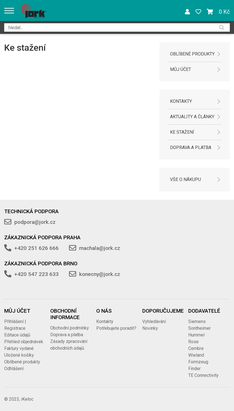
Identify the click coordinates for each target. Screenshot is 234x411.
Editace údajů (17, 335)
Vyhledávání (154, 321)
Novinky (150, 328)
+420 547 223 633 (36, 274)
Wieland (196, 355)
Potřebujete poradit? (116, 328)
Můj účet (180, 69)
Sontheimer (199, 328)
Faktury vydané (19, 348)
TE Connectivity (203, 375)
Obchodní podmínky (69, 328)
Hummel (196, 335)
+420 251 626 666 (36, 248)
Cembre (196, 348)
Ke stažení (182, 132)
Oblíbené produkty (192, 54)
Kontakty (181, 101)
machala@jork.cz (99, 248)
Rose (193, 341)
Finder (194, 368)
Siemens (197, 321)
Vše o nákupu (185, 179)
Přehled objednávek (23, 341)
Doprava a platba (190, 147)
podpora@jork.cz (35, 222)
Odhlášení (14, 368)
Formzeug (198, 361)
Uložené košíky (19, 355)
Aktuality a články (192, 116)
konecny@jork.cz (99, 274)
